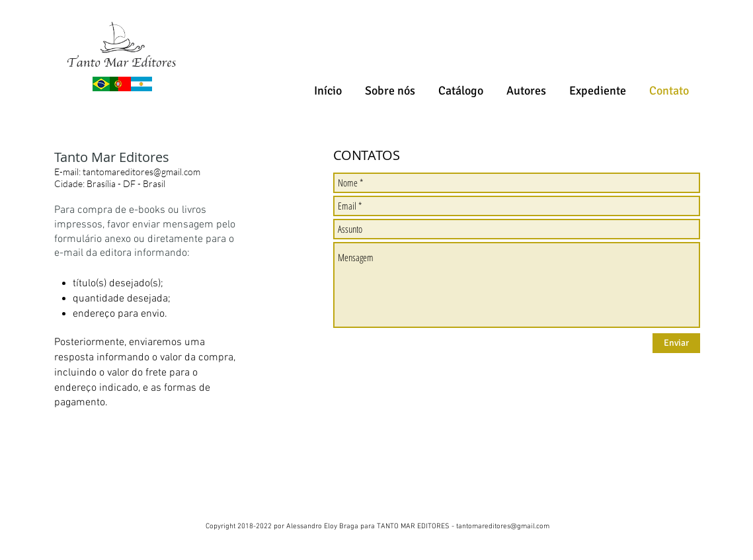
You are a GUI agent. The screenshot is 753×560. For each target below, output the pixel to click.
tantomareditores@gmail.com (141, 171)
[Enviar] (676, 343)
